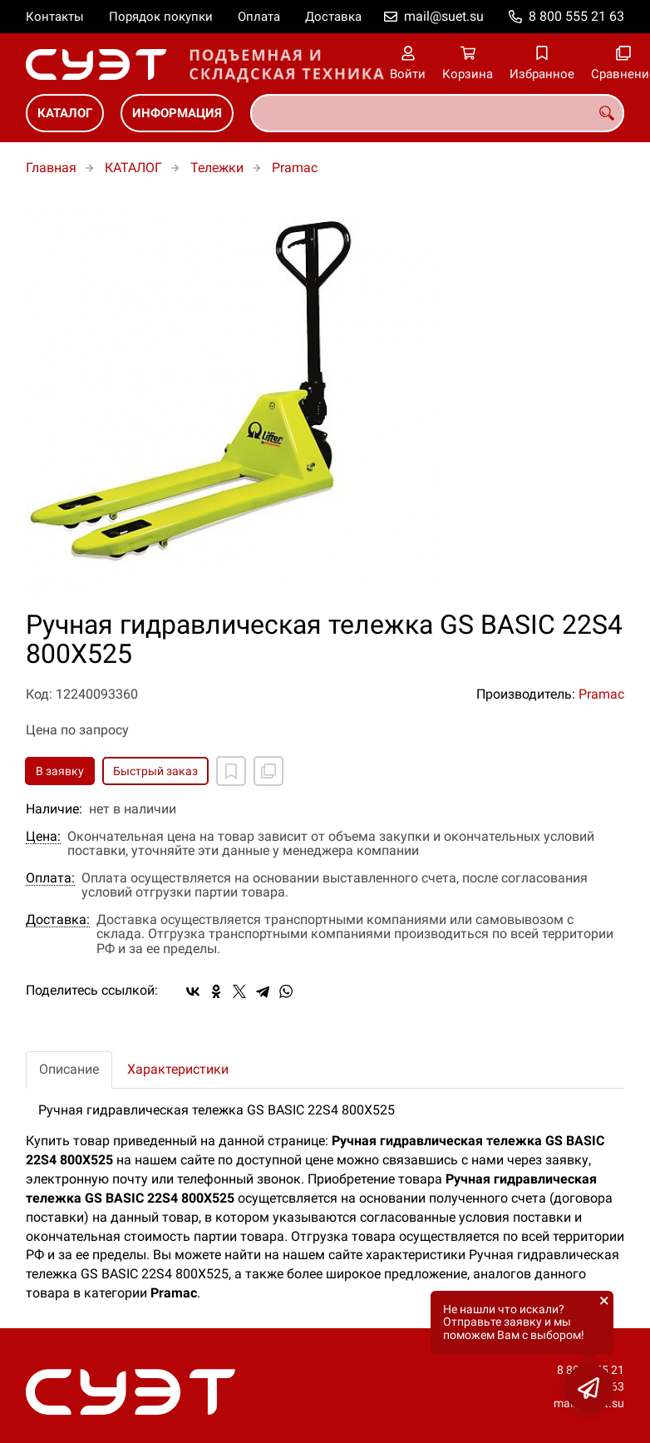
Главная (51, 167)
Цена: (43, 836)
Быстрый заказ (155, 771)
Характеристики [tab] (178, 1069)
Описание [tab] (69, 1069)
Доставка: (58, 919)
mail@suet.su (444, 16)
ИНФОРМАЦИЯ (177, 113)
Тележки (217, 167)
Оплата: (50, 878)
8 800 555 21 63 (576, 16)
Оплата (259, 16)
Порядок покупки (161, 16)
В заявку (60, 771)
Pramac (295, 167)
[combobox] (437, 113)
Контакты (55, 16)
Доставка (333, 16)
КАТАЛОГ (64, 113)
